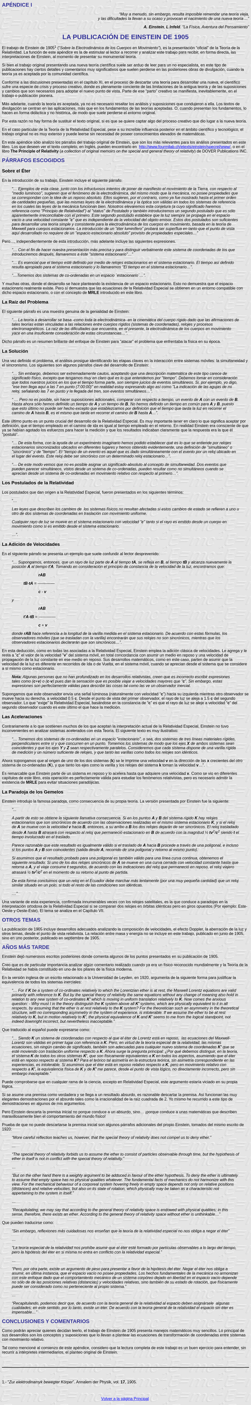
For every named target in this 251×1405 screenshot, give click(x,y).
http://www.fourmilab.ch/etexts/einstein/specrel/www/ (185, 147)
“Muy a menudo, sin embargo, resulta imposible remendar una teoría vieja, (184, 14)
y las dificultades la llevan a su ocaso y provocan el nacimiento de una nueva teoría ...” (173, 18)
